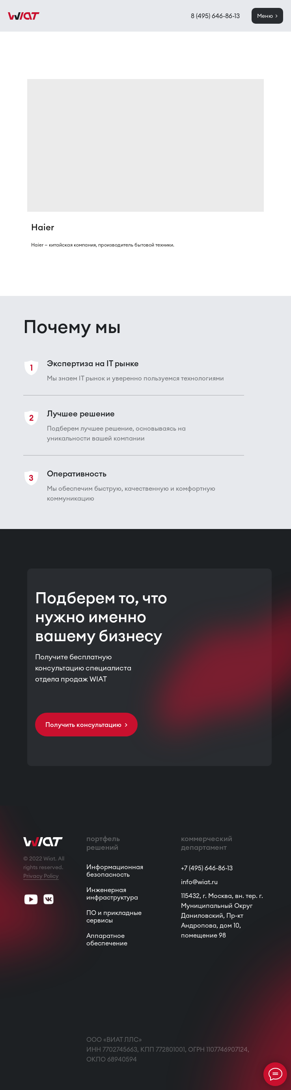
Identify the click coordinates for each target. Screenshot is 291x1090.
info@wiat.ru (199, 882)
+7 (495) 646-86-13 (207, 868)
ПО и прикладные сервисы (114, 916)
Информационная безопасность (114, 870)
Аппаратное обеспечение (106, 939)
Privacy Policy (41, 875)
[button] (86, 724)
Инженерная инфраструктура (112, 893)
